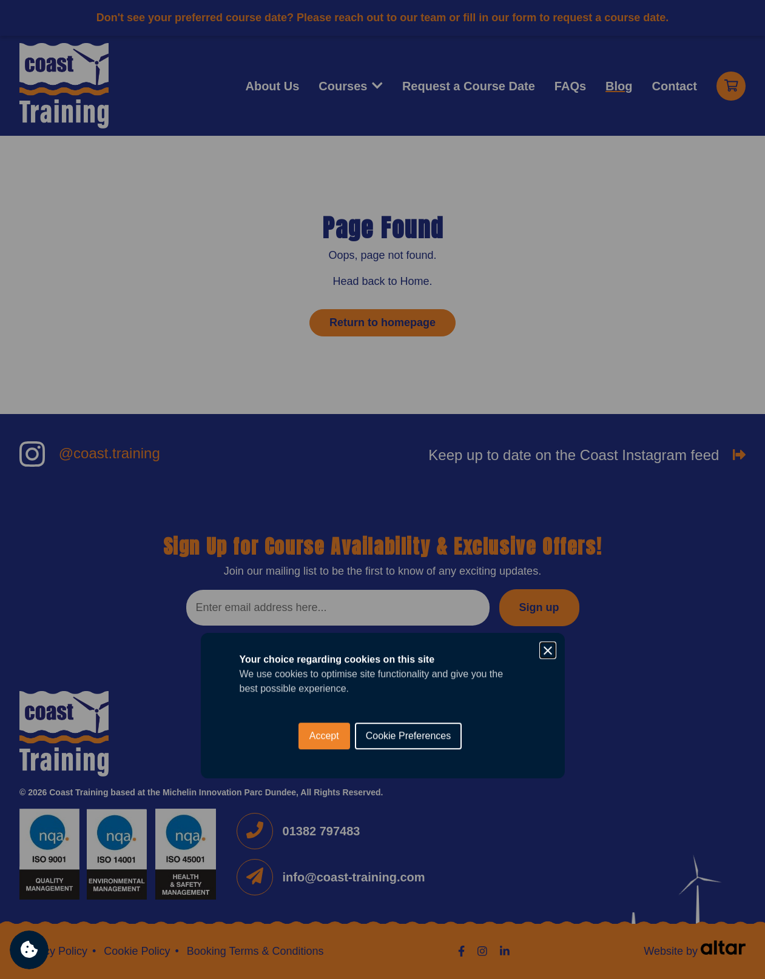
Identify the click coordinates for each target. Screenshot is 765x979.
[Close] (548, 434)
